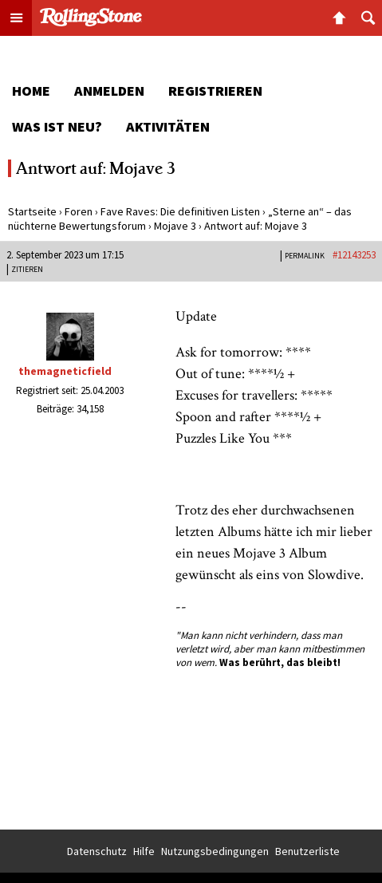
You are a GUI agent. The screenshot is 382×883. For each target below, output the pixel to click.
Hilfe (144, 851)
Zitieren (27, 269)
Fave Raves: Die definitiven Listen (180, 211)
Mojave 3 (175, 226)
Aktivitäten (168, 126)
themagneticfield (65, 371)
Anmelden (109, 90)
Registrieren (215, 90)
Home (31, 90)
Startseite (32, 211)
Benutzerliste (307, 851)
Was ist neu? (57, 126)
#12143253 (354, 255)
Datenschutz (97, 851)
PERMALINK (305, 255)
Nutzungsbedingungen (215, 851)
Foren (79, 211)
